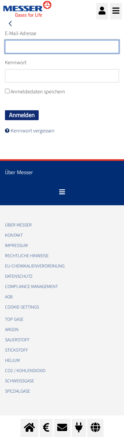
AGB (9, 297)
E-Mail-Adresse (20, 33)
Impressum (16, 245)
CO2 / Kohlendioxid (25, 370)
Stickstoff (16, 350)
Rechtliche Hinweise (27, 256)
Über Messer (18, 225)
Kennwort (15, 62)
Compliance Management (31, 286)
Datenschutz (19, 276)
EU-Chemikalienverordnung (34, 266)
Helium (12, 360)
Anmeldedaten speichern (35, 91)
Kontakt (14, 235)
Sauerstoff (17, 340)
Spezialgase (17, 391)
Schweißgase (19, 381)
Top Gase (14, 319)
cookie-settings (22, 307)
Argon (12, 329)
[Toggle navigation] (62, 192)
